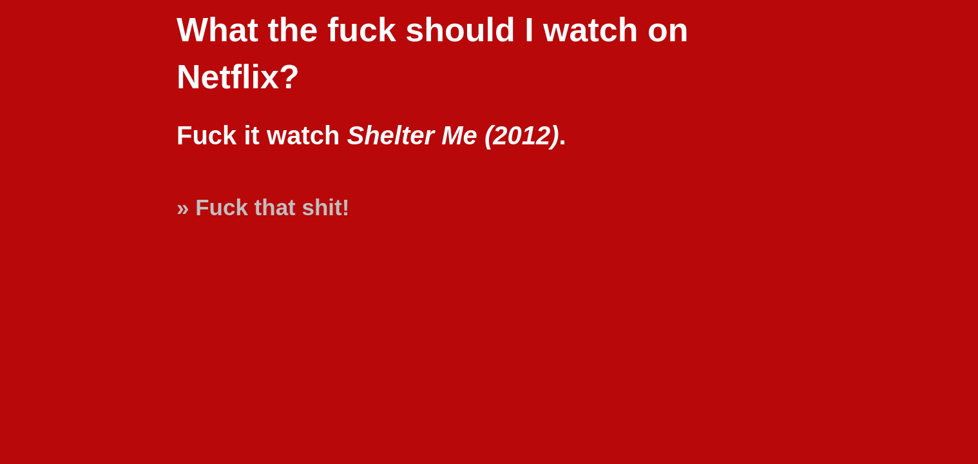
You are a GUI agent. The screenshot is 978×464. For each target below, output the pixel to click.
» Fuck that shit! (263, 207)
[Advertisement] (920, 413)
